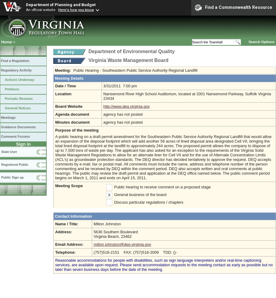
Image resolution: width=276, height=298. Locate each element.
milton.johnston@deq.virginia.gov (122, 244)
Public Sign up (12, 177)
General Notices (18, 108)
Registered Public (14, 164)
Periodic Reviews (19, 98)
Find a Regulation (15, 61)
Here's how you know (76, 10)
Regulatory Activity (16, 70)
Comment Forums (15, 136)
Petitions (12, 89)
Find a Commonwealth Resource (233, 8)
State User (9, 152)
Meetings (8, 117)
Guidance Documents (18, 127)
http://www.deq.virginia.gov (126, 106)
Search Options (261, 42)
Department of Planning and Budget (60, 4)
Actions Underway (19, 80)
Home (6, 42)
